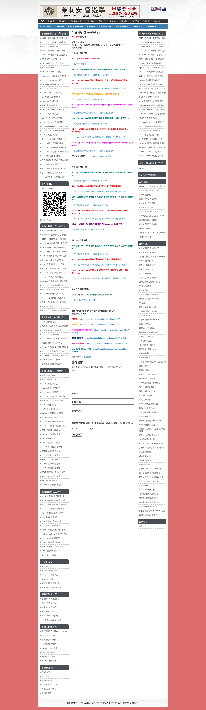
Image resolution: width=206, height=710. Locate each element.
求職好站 (142, 303)
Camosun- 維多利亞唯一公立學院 (55, 243)
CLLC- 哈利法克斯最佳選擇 (52, 143)
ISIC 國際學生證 (145, 341)
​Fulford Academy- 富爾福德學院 (54, 534)
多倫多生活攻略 (145, 460)
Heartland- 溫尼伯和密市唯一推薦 (55, 152)
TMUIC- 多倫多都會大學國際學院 (55, 326)
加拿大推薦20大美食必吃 (149, 435)
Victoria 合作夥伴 (48, 656)
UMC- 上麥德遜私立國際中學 (53, 496)
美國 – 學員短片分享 (50, 603)
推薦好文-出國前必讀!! (148, 408)
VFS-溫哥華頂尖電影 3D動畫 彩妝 (152, 93)
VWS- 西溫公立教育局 (50, 409)
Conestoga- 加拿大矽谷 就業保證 (55, 252)
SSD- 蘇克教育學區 (49, 480)
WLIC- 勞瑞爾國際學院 (51, 334)
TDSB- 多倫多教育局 (50, 384)
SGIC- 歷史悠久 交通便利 (52, 122)
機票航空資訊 (144, 370)
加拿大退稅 (143, 290)
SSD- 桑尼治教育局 (49, 417)
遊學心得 (136, 21)
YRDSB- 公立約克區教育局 (52, 401)
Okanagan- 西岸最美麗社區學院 (54, 285)
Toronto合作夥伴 (48, 652)
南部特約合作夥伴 (49, 644)
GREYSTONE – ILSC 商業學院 (151, 46)
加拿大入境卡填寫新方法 (149, 191)
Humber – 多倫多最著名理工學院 (55, 273)
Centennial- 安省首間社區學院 (53, 247)
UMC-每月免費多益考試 (51, 97)
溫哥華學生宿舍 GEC (147, 349)
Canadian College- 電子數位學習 (152, 114)
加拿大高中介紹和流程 (50, 375)
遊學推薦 (113, 21)
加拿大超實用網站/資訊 (148, 307)
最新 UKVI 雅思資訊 (147, 328)
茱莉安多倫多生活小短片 (51, 620)
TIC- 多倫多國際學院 (50, 517)
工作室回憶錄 (47, 676)
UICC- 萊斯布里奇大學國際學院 (54, 339)
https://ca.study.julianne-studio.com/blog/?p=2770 (100, 319)
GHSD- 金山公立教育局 (51, 455)
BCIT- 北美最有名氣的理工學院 (54, 239)
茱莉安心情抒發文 (49, 566)
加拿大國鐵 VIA (145, 416)
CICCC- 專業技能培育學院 (149, 97)
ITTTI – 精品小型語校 (50, 114)
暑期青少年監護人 (146, 237)
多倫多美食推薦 (145, 456)
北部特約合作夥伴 (49, 635)
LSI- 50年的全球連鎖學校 (52, 164)
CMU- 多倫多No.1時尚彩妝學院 (151, 42)
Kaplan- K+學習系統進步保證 (53, 84)
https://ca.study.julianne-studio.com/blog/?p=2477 (100, 324)
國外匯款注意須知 (146, 269)
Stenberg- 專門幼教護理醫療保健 (152, 143)
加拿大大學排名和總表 (148, 252)
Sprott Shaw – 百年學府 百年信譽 (152, 67)
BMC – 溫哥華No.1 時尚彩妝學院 (152, 38)
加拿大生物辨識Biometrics (149, 320)
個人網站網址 (77, 414)
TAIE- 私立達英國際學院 (51, 538)
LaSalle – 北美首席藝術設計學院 (152, 63)
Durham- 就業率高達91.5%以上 (54, 256)
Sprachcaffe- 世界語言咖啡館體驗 (55, 126)
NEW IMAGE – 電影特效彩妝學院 (152, 55)
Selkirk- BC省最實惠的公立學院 (54, 302)
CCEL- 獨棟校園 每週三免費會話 (54, 55)
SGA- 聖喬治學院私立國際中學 (54, 504)
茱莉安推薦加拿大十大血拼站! (151, 421)
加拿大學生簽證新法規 (148, 199)
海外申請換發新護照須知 (149, 494)
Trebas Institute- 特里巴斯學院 (151, 156)
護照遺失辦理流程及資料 (149, 498)
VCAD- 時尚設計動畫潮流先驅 (151, 72)
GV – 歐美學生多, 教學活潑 (52, 63)
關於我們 (63, 20)
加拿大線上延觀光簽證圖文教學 (151, 216)
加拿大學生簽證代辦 (147, 203)
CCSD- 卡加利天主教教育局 (53, 422)
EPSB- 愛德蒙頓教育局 (51, 468)
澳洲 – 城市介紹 (48, 611)
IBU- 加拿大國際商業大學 (52, 364)
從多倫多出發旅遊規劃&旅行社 (151, 477)
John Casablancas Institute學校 (98, 156)
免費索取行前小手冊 (50, 685)
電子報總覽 (46, 672)
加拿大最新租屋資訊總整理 (149, 383)
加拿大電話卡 (144, 366)
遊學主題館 (91, 20)
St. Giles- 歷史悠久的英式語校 (53, 139)
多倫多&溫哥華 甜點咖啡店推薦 (151, 448)
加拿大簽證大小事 (146, 207)
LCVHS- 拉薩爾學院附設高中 (53, 509)
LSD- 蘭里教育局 (48, 438)
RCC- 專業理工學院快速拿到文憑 (152, 89)
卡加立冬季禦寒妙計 (147, 439)
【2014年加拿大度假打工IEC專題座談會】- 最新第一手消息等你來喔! (99, 88)
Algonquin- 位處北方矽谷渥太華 (54, 235)
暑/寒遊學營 (46, 693)
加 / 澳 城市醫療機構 (147, 374)
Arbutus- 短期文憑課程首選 (149, 80)
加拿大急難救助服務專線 (149, 278)
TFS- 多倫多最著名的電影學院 (151, 84)
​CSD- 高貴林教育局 (49, 405)
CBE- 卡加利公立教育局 (51, 430)
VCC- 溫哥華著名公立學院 (52, 306)
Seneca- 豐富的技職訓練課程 (53, 298)
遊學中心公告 (47, 680)
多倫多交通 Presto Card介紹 (150, 469)
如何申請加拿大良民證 (148, 220)
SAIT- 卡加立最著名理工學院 (53, 289)
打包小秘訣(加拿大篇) (147, 391)
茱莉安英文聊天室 (146, 337)
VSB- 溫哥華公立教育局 (51, 388)
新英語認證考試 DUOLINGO (150, 481)
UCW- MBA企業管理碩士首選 (150, 139)
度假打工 (103, 20)
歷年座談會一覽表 (49, 689)
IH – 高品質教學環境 (50, 67)
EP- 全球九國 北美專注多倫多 (53, 177)
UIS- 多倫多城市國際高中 (52, 521)
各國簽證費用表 (145, 228)
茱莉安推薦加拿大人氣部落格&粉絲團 (152, 430)
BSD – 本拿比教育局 (50, 392)
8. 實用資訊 (151, 26)
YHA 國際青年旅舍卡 (147, 345)
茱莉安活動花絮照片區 (50, 583)
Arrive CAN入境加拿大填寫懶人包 (152, 186)
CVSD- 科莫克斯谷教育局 (52, 485)
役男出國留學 (144, 358)
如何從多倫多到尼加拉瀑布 (149, 473)
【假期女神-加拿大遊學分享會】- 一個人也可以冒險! (92, 113)
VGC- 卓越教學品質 (49, 105)
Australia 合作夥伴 (49, 661)
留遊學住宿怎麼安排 (147, 379)
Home (42, 21)
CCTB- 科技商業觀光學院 (149, 135)
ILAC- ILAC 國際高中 (50, 555)
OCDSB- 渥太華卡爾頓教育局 (53, 426)
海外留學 (86, 357)
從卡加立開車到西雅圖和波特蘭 (151, 443)
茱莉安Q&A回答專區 (50, 575)
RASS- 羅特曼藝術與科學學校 (53, 530)
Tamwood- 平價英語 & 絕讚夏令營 (55, 76)
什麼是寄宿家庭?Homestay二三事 (152, 511)
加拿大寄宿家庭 (48, 579)
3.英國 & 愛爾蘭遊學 (75, 27)
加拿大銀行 (143, 486)
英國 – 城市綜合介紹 (50, 616)
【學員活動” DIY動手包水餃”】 (84, 300)
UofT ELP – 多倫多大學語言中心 (54, 42)
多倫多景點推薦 (145, 452)
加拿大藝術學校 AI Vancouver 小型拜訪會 (88, 229)
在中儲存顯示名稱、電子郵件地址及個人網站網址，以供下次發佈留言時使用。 (103, 426)
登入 (141, 526)
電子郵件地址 (77, 405)
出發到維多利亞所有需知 (149, 412)
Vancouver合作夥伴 (49, 648)
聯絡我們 (157, 21)
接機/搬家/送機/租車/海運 (149, 332)
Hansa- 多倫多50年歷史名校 (53, 131)
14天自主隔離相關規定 (148, 273)
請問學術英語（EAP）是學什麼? (152, 257)
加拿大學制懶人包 (49, 380)
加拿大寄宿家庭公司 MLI (148, 507)
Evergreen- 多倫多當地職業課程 (151, 105)
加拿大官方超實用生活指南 (149, 425)
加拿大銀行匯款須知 (147, 265)
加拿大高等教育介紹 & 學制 (150, 248)
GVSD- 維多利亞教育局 (51, 434)
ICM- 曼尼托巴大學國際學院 (53, 330)
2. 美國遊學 (60, 27)
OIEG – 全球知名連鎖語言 (52, 80)
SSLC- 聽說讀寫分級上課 (52, 59)
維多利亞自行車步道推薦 (149, 502)
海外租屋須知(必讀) (146, 387)
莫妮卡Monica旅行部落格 (52, 587)
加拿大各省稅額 (145, 324)
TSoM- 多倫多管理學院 (148, 118)
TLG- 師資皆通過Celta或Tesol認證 (55, 160)
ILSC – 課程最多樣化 (50, 46)
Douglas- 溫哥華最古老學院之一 (54, 260)
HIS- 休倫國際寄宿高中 (51, 542)
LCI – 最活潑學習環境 (50, 89)
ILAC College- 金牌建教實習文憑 (152, 51)
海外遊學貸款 (144, 353)
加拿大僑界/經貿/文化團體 (149, 404)
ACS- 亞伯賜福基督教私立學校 (54, 500)
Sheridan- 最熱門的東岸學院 (53, 294)
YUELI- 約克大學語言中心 (52, 343)
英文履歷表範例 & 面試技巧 (150, 299)
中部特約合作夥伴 (49, 640)
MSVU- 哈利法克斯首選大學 (53, 351)
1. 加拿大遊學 (47, 26)
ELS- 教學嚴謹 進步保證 (51, 156)
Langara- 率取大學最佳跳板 (52, 277)
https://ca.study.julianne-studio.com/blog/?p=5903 (107, 343)
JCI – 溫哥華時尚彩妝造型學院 (151, 76)
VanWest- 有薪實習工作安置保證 (152, 110)
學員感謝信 (124, 21)
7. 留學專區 (138, 26)
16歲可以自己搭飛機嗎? (148, 515)
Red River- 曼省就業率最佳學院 (54, 310)
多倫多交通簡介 (145, 464)
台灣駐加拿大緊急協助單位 (149, 282)
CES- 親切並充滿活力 (50, 135)
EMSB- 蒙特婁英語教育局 (52, 447)
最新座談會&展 (77, 20)
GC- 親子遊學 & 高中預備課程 (53, 168)
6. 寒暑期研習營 (122, 27)
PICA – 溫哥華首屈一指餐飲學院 (151, 59)
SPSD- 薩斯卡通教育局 (51, 464)
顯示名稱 (76, 397)
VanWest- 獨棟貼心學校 (51, 101)
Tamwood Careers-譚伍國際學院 (152, 122)
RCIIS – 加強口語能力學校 (52, 93)
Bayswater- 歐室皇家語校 (52, 72)
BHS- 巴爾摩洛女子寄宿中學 (53, 547)
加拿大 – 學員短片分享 (51, 599)
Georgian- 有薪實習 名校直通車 (54, 268)
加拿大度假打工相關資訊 (149, 294)
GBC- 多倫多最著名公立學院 (53, 264)
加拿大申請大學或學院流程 (52, 231)
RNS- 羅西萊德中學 (49, 551)
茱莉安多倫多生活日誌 (50, 571)
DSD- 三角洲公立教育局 (51, 443)
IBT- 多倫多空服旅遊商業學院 (150, 126)
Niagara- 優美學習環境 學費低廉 (54, 281)
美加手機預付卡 (145, 286)
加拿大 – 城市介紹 (49, 607)
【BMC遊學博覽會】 (80, 64)
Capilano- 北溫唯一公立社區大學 (54, 356)
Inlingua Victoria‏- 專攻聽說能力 (54, 147)
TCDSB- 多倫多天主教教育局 (53, 396)
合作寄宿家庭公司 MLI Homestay (55, 631)
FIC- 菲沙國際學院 (49, 322)
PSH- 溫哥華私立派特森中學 (53, 513)
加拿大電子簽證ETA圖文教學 (150, 212)
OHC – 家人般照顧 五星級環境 (54, 110)
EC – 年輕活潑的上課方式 (52, 118)
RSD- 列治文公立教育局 (51, 459)
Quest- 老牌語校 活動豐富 (52, 173)
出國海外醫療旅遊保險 (148, 311)
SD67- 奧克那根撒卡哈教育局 (53, 472)
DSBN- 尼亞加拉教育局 (51, 451)
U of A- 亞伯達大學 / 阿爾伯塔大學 (55, 347)
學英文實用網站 (145, 400)
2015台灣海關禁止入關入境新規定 (152, 362)
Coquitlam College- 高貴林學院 (151, 152)
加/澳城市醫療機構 (146, 395)
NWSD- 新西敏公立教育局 (52, 476)
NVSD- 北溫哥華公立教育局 (53, 413)
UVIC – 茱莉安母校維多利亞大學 (54, 38)
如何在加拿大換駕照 (147, 490)
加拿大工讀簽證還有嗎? (148, 224)
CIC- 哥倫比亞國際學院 (51, 526)
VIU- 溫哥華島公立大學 (51, 360)
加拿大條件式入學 (146, 261)
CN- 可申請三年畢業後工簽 (149, 131)
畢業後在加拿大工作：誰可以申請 (152, 233)
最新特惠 (52, 20)
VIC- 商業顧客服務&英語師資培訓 (152, 147)
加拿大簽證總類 (145, 195)
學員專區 (147, 20)
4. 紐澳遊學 (91, 27)
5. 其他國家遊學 (106, 26)
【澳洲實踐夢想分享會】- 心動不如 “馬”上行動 (90, 75)
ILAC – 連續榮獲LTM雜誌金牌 (53, 51)
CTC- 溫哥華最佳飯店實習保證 (151, 101)
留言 (73, 370)
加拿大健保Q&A (145, 316)
